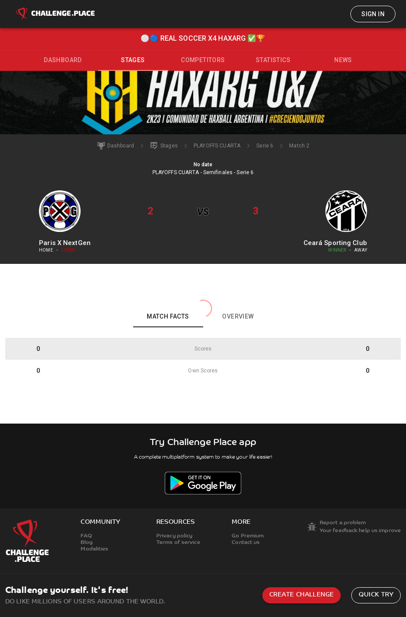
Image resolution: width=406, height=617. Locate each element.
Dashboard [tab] (63, 59)
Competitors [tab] (203, 59)
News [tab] (343, 59)
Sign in (373, 14)
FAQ (86, 536)
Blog (86, 542)
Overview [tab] (238, 316)
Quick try (376, 595)
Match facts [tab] (168, 316)
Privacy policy (174, 536)
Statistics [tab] (273, 59)
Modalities (94, 549)
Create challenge (301, 595)
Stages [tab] (133, 59)
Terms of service (178, 542)
